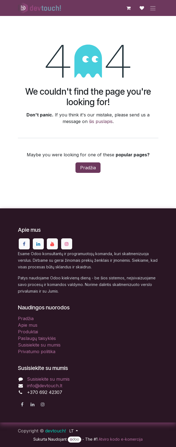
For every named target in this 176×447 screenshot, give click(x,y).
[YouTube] (52, 243)
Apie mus (27, 325)
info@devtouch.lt (44, 385)
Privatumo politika (36, 351)
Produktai (28, 331)
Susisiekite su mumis (39, 345)
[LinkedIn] (38, 243)
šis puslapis (101, 121)
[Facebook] (24, 243)
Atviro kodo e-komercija (121, 439)
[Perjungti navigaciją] (152, 8)
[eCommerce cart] (128, 7)
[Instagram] (66, 243)
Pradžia (88, 167)
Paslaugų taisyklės (37, 338)
